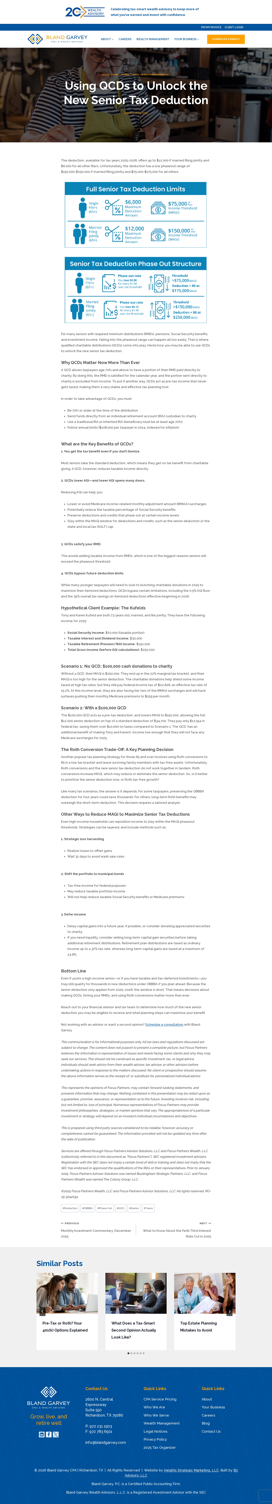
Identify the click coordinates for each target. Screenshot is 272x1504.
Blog (206, 1423)
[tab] (128, 1353)
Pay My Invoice (211, 27)
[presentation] (67, 1293)
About (207, 1399)
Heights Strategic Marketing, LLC (191, 1470)
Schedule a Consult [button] (226, 39)
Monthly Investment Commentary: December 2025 (97, 1229)
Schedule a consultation (164, 1024)
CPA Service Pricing (160, 1399)
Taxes (135, 74)
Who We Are (154, 1407)
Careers (125, 39)
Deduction (70, 1208)
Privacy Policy (155, 1439)
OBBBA (125, 74)
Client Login (234, 27)
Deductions (110, 74)
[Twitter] (56, 1434)
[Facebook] (49, 1434)
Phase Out (104, 1208)
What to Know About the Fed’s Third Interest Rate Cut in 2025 (175, 1229)
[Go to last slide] (42, 1311)
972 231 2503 (101, 1426)
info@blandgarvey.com (105, 1442)
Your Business (213, 1407)
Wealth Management (152, 39)
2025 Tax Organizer (160, 1447)
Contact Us (211, 1431)
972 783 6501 (100, 1431)
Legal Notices (155, 1431)
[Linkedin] (42, 1434)
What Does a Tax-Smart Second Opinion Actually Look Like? (133, 1330)
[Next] (229, 1311)
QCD (120, 1208)
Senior (134, 1208)
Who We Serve (156, 1415)
